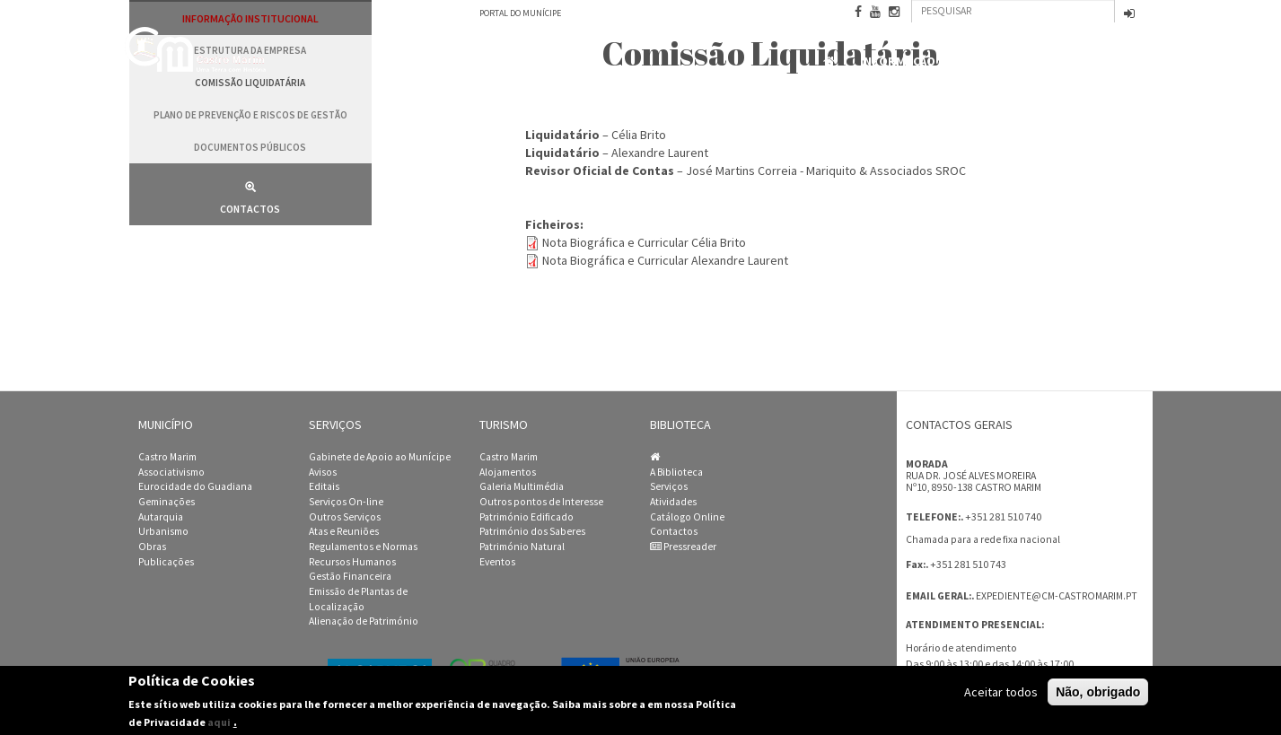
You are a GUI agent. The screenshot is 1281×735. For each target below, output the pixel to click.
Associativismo (171, 472)
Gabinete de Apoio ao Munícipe (380, 457)
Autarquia (160, 517)
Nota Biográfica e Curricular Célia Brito (644, 242)
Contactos (1108, 63)
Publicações (166, 562)
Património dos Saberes (532, 531)
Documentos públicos (250, 147)
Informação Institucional (946, 61)
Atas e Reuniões (344, 531)
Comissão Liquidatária (250, 82)
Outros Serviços (345, 517)
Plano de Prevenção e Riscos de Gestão (250, 115)
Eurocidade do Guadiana (195, 486)
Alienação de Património (363, 621)
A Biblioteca (676, 472)
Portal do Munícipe (520, 13)
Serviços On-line (346, 501)
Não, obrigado (1098, 695)
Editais (324, 486)
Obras (152, 546)
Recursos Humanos (352, 562)
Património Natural (522, 546)
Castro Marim (167, 457)
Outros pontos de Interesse (541, 501)
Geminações (166, 501)
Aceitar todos (1001, 695)
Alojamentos (507, 472)
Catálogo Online (687, 517)
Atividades (673, 501)
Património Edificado (526, 517)
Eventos (497, 562)
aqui (219, 725)
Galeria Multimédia (521, 486)
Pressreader (683, 546)
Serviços (669, 486)
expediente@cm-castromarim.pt (1056, 596)
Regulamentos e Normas (363, 546)
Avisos (323, 472)
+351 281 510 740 (1003, 516)
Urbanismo (163, 531)
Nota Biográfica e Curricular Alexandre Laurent (665, 260)
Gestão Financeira (350, 576)
